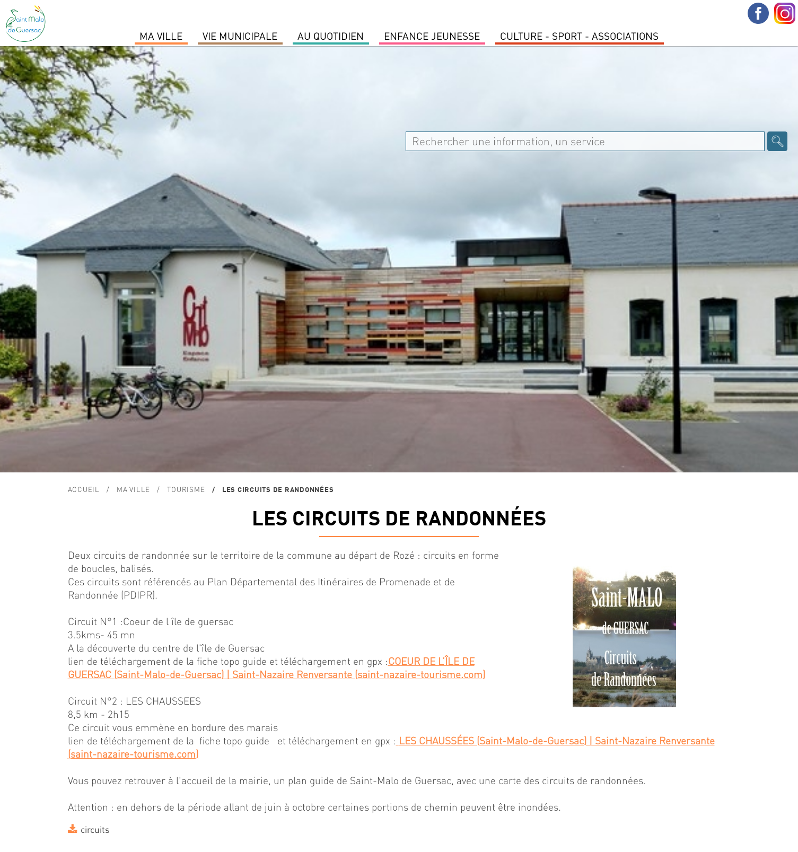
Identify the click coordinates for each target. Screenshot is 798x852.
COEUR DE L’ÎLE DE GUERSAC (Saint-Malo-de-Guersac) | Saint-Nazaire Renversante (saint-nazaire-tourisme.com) (276, 667)
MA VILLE (160, 35)
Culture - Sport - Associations (579, 35)
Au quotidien (330, 35)
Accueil (84, 489)
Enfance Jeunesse (432, 35)
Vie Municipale (240, 35)
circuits (95, 829)
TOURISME (186, 489)
